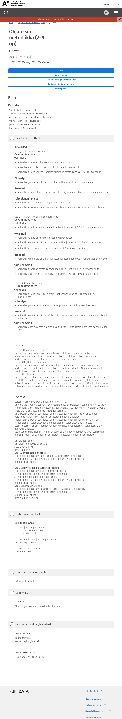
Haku (20, 12)
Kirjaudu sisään (112, 12)
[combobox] (34, 50)
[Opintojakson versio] (30, 44)
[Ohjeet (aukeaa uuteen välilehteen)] (98, 12)
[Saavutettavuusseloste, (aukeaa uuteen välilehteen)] (98, 699)
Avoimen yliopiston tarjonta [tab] (61, 72)
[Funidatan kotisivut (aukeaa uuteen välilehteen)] (19, 679)
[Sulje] (119, 19)
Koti (11, 22)
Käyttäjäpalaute (93, 687)
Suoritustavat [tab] (61, 63)
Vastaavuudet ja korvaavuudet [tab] (61, 68)
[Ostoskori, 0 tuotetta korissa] (91, 12)
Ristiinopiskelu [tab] (61, 77)
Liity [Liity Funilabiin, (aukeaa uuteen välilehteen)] (94, 679)
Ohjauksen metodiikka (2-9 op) (32, 22)
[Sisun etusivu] (7, 12)
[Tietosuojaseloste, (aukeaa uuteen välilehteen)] (98, 693)
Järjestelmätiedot (93, 705)
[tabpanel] (61, 372)
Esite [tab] (61, 59)
